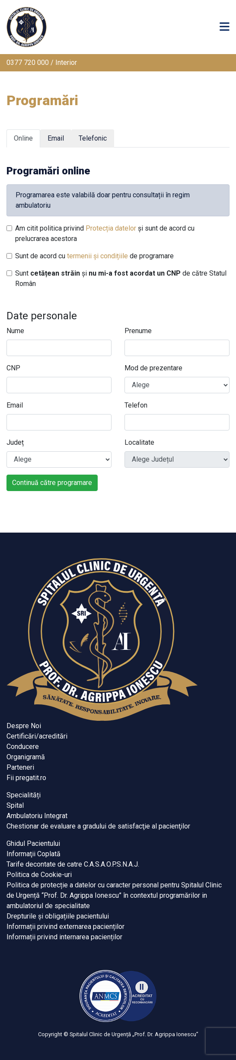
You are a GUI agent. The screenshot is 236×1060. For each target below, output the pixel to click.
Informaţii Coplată (33, 854)
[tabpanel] (118, 322)
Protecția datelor (111, 228)
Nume (15, 331)
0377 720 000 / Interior (41, 62)
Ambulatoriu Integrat (36, 816)
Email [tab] (56, 138)
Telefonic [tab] (93, 138)
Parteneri (20, 767)
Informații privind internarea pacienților (64, 937)
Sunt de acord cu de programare (94, 256)
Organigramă (25, 757)
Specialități (23, 795)
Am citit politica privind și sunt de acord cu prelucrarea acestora (105, 233)
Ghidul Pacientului (33, 843)
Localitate (139, 442)
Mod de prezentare (153, 368)
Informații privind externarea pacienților (65, 926)
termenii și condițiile (97, 256)
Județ (15, 442)
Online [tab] (23, 138)
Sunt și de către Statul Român (120, 278)
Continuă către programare (52, 483)
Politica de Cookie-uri (39, 874)
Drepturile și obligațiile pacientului (57, 916)
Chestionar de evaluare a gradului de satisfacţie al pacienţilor (98, 826)
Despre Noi (23, 726)
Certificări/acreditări (36, 736)
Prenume (138, 331)
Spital (15, 805)
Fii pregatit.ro (26, 778)
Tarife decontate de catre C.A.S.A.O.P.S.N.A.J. (72, 864)
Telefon (135, 405)
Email (14, 405)
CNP (13, 368)
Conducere (22, 746)
